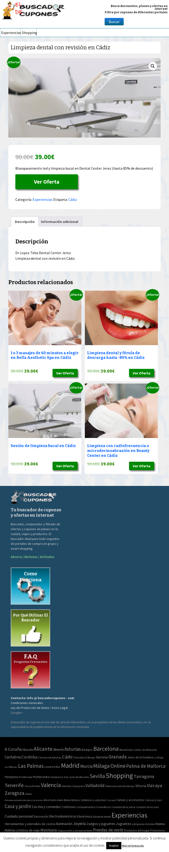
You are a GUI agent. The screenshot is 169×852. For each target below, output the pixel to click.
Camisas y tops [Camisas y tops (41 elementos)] (153, 800)
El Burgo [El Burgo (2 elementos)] (90, 757)
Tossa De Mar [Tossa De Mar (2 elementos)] (32, 786)
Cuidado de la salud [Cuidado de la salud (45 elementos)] (123, 807)
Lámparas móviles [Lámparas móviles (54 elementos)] (143, 824)
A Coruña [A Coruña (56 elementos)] (13, 749)
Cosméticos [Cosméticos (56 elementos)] (103, 807)
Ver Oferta (46, 181)
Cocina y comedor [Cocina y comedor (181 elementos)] (46, 806)
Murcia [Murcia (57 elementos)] (86, 766)
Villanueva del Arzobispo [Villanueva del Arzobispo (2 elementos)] (120, 786)
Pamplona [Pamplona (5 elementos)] (11, 777)
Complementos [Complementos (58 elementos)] (86, 807)
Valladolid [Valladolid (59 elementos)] (95, 785)
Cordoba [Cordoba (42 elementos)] (29, 757)
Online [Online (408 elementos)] (118, 765)
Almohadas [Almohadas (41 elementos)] (49, 800)
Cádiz (72, 199)
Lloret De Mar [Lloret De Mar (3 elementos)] (52, 766)
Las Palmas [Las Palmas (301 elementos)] (31, 765)
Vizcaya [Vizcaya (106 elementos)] (154, 785)
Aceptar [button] (114, 846)
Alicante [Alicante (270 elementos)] (43, 748)
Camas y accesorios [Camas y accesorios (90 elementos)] (130, 800)
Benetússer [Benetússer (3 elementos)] (126, 749)
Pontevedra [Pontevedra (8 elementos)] (41, 777)
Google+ (17, 713)
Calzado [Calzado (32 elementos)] (111, 800)
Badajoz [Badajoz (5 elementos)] (87, 750)
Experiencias (10, 32)
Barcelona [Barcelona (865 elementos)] (106, 748)
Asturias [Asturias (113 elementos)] (72, 749)
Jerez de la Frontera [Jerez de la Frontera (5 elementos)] (140, 757)
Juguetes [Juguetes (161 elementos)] (123, 823)
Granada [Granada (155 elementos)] (118, 757)
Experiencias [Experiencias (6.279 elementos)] (129, 815)
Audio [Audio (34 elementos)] (60, 800)
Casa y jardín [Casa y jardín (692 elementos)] (18, 806)
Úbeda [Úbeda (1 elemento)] (28, 793)
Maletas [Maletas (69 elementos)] (160, 824)
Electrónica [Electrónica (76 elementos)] (84, 816)
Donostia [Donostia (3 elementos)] (79, 757)
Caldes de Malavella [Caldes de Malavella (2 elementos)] (145, 749)
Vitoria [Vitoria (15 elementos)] (141, 785)
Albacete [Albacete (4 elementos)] (27, 750)
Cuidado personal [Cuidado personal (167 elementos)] (19, 816)
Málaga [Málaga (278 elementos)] (101, 765)
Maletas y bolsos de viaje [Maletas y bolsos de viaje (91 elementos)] (22, 830)
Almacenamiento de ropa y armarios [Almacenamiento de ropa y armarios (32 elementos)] (24, 800)
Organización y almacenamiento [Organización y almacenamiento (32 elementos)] (75, 830)
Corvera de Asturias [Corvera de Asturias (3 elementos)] (49, 757)
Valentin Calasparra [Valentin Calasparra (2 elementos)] (73, 786)
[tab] (25, 221)
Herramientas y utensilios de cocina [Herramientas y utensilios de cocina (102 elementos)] (30, 824)
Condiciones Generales (27, 703)
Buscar (114, 21)
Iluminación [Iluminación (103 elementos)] (64, 824)
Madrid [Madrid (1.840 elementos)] (70, 765)
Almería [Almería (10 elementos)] (58, 749)
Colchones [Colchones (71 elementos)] (69, 807)
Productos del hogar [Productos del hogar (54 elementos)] (137, 830)
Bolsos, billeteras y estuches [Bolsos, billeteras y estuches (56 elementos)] (88, 800)
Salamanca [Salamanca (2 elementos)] (56, 777)
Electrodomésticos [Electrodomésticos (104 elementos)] (62, 816)
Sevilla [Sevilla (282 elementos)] (97, 776)
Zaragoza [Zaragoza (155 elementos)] (14, 793)
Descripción (25, 221)
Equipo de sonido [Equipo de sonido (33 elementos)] (102, 816)
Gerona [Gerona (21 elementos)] (102, 757)
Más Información (133, 845)
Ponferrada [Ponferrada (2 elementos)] (25, 777)
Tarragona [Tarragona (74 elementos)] (144, 776)
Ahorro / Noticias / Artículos (32, 557)
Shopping (29, 32)
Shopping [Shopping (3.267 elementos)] (119, 775)
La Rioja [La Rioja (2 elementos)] (158, 757)
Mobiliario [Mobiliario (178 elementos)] (48, 830)
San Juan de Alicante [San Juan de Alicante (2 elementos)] (76, 777)
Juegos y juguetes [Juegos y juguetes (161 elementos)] (100, 823)
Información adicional (59, 221)
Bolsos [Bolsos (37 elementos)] (67, 800)
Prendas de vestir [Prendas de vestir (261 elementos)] (108, 829)
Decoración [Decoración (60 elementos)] (41, 816)
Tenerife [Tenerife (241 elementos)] (14, 785)
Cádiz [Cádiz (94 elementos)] (67, 757)
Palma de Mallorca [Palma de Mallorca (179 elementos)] (146, 766)
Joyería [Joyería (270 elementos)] (79, 823)
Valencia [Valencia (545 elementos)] (51, 785)
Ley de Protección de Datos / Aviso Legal (39, 708)
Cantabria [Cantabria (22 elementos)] (13, 757)
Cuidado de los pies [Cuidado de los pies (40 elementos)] (147, 807)
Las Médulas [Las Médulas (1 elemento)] (11, 766)
